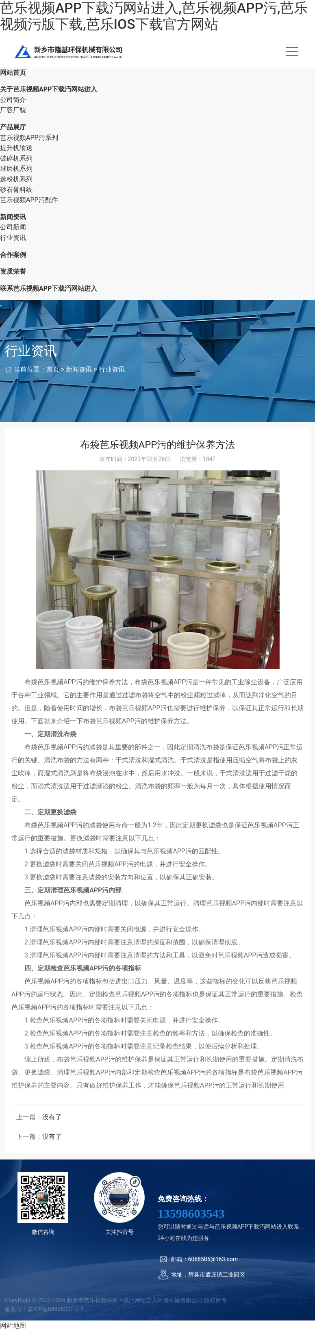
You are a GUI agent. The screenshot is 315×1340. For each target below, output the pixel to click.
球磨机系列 (16, 178)
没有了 (52, 1126)
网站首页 (13, 82)
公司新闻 (13, 236)
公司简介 (13, 109)
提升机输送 (16, 157)
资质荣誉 (13, 281)
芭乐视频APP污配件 (29, 209)
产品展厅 (13, 136)
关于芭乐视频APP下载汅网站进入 (48, 98)
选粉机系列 (16, 188)
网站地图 (13, 1335)
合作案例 (13, 264)
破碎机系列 (16, 168)
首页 (52, 379)
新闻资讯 (13, 226)
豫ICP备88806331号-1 (56, 1319)
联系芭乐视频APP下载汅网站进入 (48, 298)
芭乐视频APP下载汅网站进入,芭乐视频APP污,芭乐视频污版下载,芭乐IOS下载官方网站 (154, 16)
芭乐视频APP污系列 (29, 147)
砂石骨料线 (16, 199)
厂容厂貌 (13, 119)
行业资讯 (13, 247)
